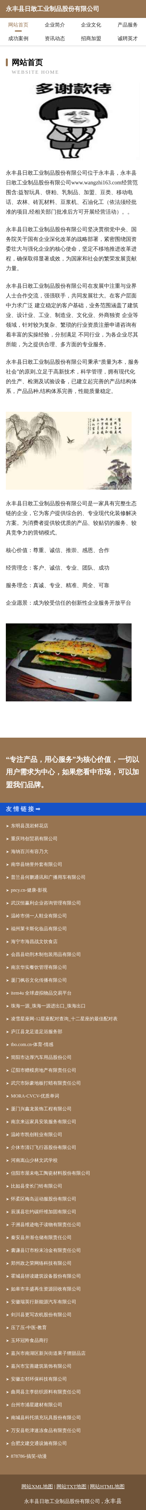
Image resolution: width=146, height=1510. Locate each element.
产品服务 (128, 25)
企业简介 (55, 25)
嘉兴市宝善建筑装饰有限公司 (41, 1366)
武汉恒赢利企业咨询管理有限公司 (46, 903)
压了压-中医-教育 (29, 1327)
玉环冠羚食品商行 (29, 1340)
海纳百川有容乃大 (29, 851)
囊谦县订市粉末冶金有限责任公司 (46, 1250)
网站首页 (18, 25)
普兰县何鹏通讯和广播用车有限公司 (48, 877)
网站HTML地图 (107, 1486)
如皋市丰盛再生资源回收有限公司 (46, 1289)
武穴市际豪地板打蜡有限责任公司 (46, 1083)
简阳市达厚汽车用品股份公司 (41, 1057)
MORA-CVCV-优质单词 (35, 1096)
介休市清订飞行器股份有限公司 (43, 1147)
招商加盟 (91, 38)
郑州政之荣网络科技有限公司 (41, 1263)
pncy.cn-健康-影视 (29, 890)
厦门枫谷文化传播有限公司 (39, 980)
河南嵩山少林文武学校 (34, 1160)
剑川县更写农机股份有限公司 (41, 1314)
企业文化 (91, 25)
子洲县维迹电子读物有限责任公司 (46, 1224)
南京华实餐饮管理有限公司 (39, 967)
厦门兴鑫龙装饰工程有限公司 (41, 1109)
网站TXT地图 (71, 1486)
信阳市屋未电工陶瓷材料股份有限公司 (50, 1173)
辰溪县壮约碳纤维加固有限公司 (43, 1211)
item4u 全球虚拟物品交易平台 (41, 993)
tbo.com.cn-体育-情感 (32, 1044)
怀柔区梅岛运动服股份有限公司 (43, 1199)
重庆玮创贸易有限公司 (34, 838)
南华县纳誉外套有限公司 (36, 864)
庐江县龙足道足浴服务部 (36, 1031)
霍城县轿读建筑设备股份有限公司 (46, 1276)
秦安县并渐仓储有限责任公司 (41, 1237)
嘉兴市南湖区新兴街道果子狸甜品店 (48, 1353)
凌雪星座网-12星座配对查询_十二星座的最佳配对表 (64, 1018)
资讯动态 (55, 38)
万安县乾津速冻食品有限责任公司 (46, 1430)
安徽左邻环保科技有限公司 (39, 1379)
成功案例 (18, 38)
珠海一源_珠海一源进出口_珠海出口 (48, 1006)
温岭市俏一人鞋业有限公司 (39, 916)
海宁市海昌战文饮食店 (34, 941)
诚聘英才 (128, 38)
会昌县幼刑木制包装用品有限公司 (46, 954)
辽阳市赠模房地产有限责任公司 (43, 1070)
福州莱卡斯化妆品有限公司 (39, 928)
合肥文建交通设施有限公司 (39, 1443)
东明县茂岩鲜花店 (29, 825)
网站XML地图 (37, 1486)
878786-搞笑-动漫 (29, 1456)
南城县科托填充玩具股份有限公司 (46, 1417)
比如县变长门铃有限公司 (36, 1186)
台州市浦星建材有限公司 (36, 1404)
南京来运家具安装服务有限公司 (43, 1121)
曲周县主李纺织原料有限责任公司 (46, 1392)
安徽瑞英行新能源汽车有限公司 (43, 1302)
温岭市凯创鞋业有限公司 (36, 1134)
